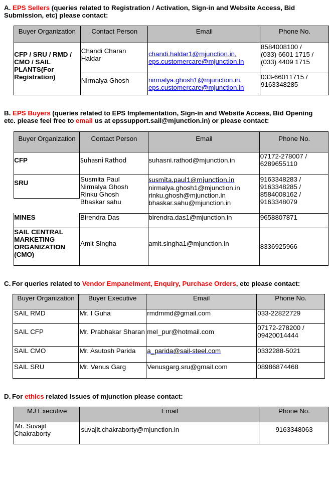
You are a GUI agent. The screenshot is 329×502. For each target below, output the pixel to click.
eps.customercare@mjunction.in (196, 61)
